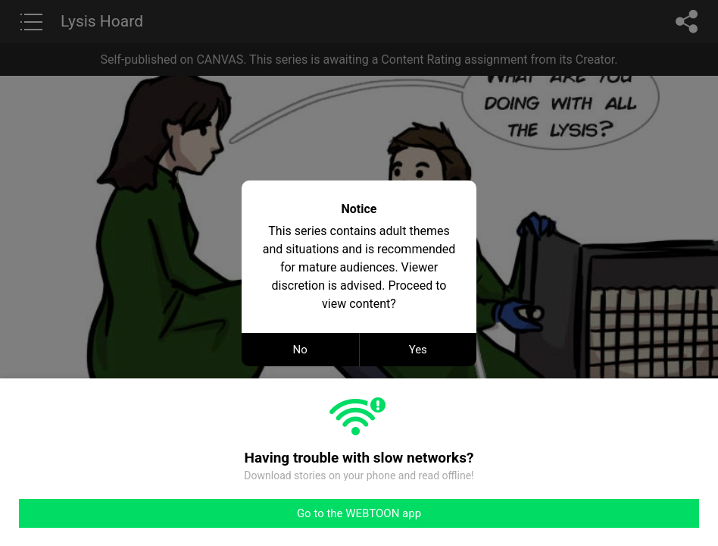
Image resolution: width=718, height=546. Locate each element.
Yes (418, 349)
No (300, 349)
